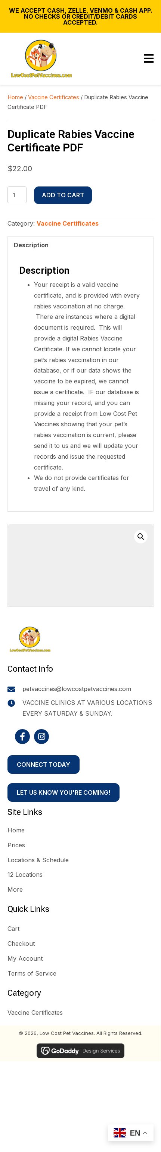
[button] (141, 536)
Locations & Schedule (38, 860)
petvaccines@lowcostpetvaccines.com (76, 689)
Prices (16, 845)
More (15, 889)
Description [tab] (31, 245)
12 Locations (25, 874)
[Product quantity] (17, 194)
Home (15, 97)
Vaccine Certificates (53, 97)
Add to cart (63, 195)
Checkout (21, 943)
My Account (25, 958)
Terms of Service (31, 973)
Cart (13, 928)
